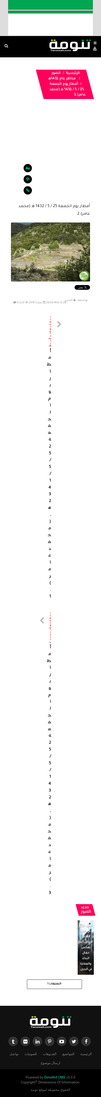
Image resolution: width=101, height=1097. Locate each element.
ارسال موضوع (50, 1062)
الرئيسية (73, 73)
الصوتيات (31, 1053)
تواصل (14, 1053)
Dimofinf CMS (54, 1077)
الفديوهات (49, 1053)
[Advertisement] (50, 155)
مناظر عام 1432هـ (62, 79)
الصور (56, 73)
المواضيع (68, 1053)
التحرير (69, 300)
